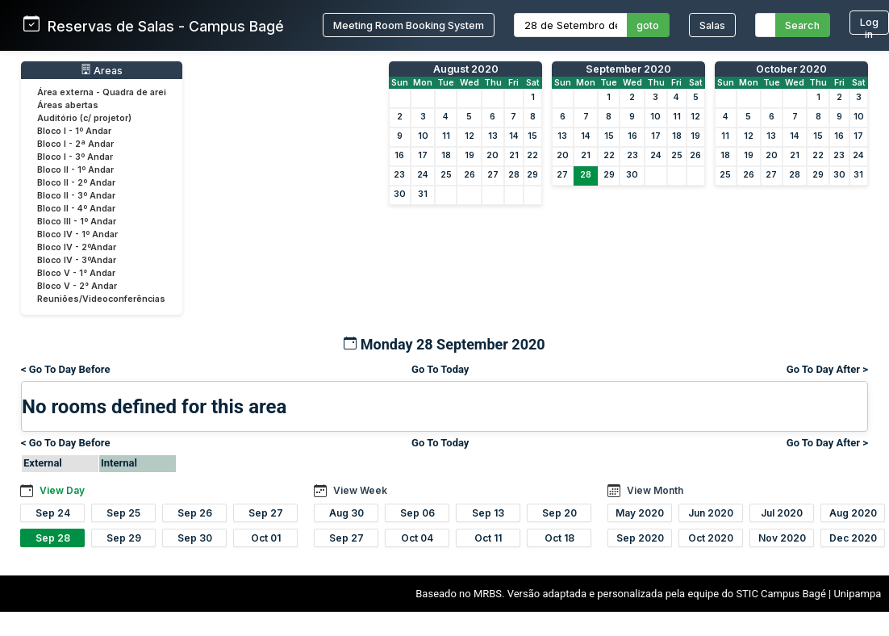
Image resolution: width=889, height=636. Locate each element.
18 (446, 155)
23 (399, 174)
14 (514, 136)
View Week (360, 490)
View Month (655, 490)
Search (802, 25)
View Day (62, 490)
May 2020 (640, 513)
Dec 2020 (853, 538)
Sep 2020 (640, 538)
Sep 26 (194, 513)
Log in (869, 25)
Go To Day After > (827, 369)
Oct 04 (417, 538)
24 (422, 174)
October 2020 (791, 69)
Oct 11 (488, 538)
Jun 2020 (710, 513)
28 (514, 174)
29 (532, 174)
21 (514, 155)
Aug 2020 (853, 513)
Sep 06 (417, 513)
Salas (712, 25)
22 (532, 155)
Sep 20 (559, 513)
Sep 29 (123, 538)
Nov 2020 (782, 538)
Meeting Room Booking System (408, 25)
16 (399, 155)
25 (446, 174)
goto (647, 25)
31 (423, 194)
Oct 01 (266, 538)
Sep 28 (52, 538)
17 (423, 155)
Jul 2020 (782, 513)
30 (400, 194)
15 (532, 136)
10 (423, 136)
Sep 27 (265, 513)
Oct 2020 (710, 538)
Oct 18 (559, 538)
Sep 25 (123, 513)
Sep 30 (194, 538)
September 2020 (628, 69)
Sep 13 (488, 513)
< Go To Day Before (66, 369)
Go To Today (440, 369)
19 (469, 155)
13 (493, 136)
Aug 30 (346, 513)
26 (469, 174)
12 (469, 136)
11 (446, 136)
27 (493, 174)
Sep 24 (52, 513)
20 (492, 155)
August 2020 (466, 69)
